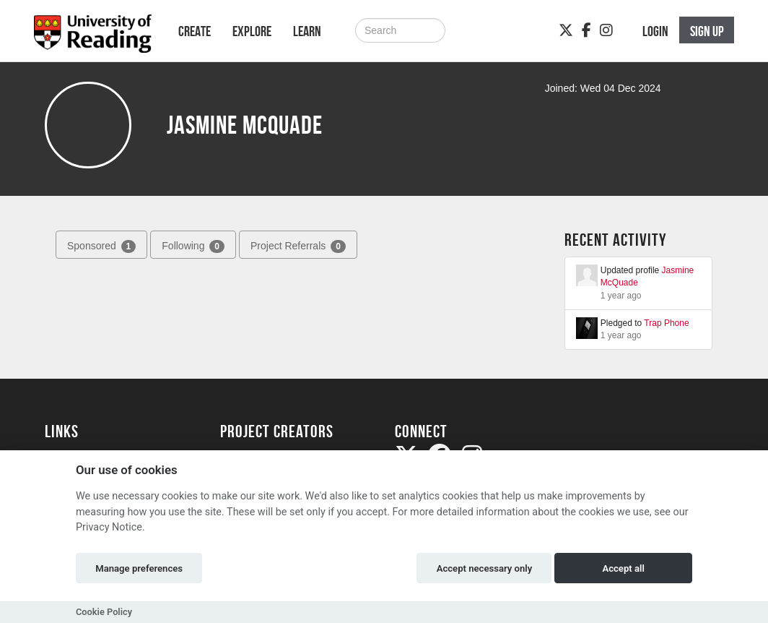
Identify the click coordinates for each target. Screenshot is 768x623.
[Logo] (93, 37)
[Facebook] (586, 30)
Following (193, 246)
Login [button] (655, 31)
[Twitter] (565, 30)
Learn (307, 31)
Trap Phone (666, 323)
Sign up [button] (707, 31)
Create (194, 31)
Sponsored (101, 246)
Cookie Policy (104, 611)
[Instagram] (606, 30)
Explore (251, 31)
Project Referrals (298, 246)
